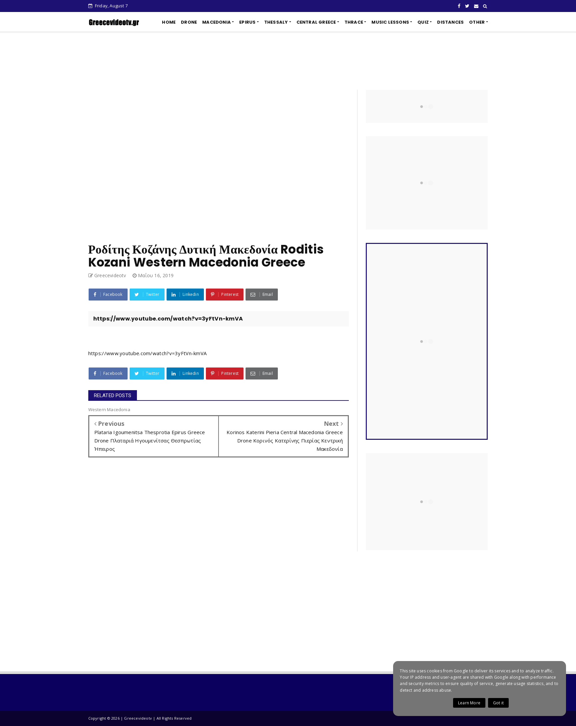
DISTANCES (450, 22)
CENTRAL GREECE (316, 22)
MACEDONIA (216, 22)
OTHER (477, 22)
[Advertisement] (288, 61)
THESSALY (276, 22)
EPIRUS (247, 22)
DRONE (189, 22)
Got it (498, 703)
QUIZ (423, 22)
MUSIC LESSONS (390, 22)
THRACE (353, 22)
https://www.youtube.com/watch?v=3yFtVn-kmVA (147, 353)
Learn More (469, 703)
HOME (169, 22)
